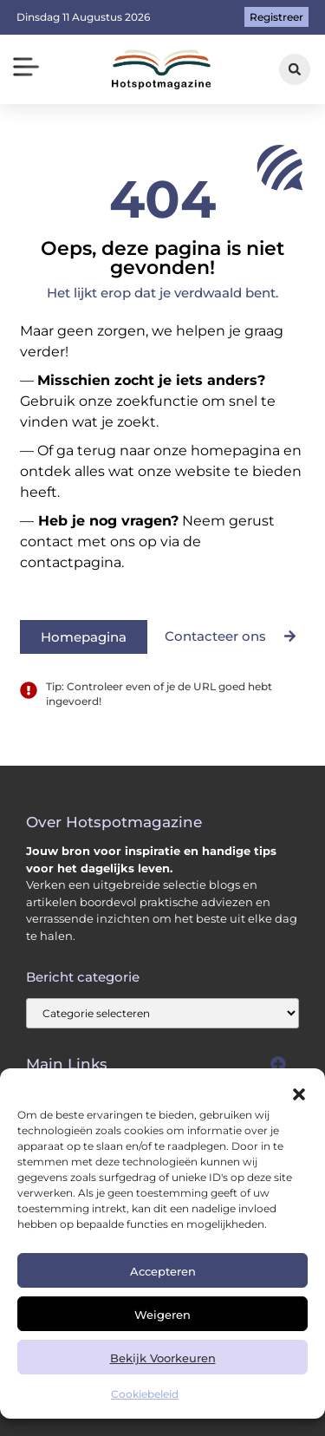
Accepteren (163, 1271)
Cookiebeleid (145, 1393)
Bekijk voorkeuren (163, 1358)
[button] (299, 1094)
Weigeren (162, 1315)
